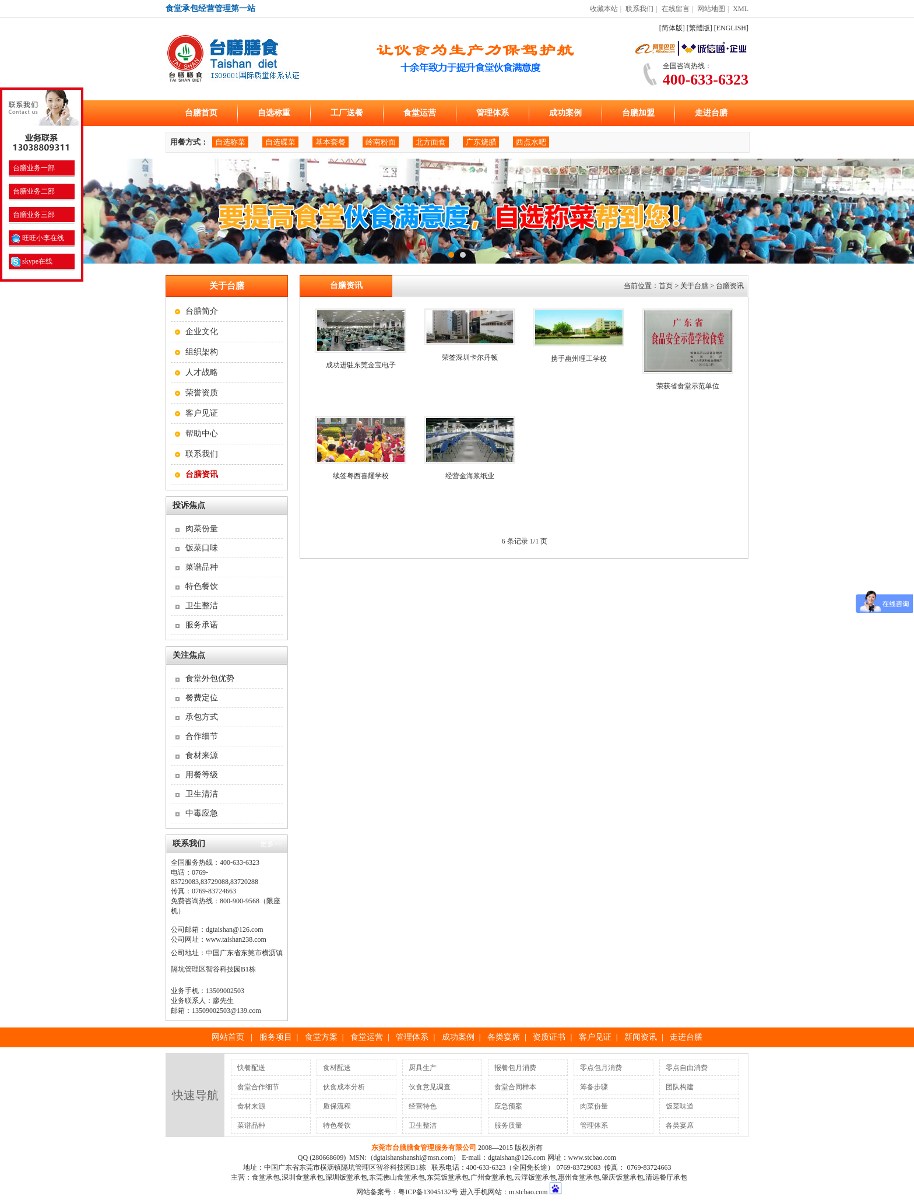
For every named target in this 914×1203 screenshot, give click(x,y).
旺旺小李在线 (37, 238)
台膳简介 (201, 311)
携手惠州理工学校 (579, 359)
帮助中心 (201, 433)
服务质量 (508, 1125)
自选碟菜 (280, 142)
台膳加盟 (638, 112)
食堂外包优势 (209, 678)
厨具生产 (423, 1068)
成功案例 (565, 112)
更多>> (271, 844)
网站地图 (711, 9)
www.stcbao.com (592, 1157)
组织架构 (201, 352)
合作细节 (201, 736)
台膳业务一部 (33, 168)
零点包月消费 (601, 1068)
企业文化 (201, 331)
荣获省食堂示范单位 (687, 386)
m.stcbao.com (528, 1192)
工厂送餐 (347, 112)
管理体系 (492, 112)
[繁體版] (699, 28)
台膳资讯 (730, 286)
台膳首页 (201, 112)
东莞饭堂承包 (448, 1177)
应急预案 (508, 1106)
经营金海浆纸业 (469, 476)
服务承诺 (201, 624)
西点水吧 (531, 142)
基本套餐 (330, 142)
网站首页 (228, 1037)
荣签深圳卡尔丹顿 (470, 357)
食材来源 (201, 755)
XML (740, 9)
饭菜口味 (201, 547)
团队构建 (680, 1087)
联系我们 (639, 9)
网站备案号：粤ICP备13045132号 (407, 1192)
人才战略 (201, 372)
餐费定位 (201, 697)
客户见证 (201, 413)
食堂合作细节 (258, 1087)
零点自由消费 (687, 1068)
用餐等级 (201, 774)
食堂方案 (321, 1037)
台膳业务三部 (33, 215)
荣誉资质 (201, 392)
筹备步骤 (594, 1087)
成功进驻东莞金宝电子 (361, 365)
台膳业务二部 (33, 191)
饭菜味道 (680, 1106)
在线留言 (676, 9)
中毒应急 (201, 813)
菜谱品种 (201, 567)
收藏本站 (604, 9)
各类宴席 (503, 1037)
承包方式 (201, 717)
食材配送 (337, 1068)
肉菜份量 (201, 528)
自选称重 (274, 112)
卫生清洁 (201, 794)
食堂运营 (419, 112)
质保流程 (337, 1106)
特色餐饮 (201, 586)
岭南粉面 (380, 142)
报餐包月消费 (515, 1068)
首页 (666, 286)
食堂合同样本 (515, 1087)
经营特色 (423, 1106)
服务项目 (275, 1037)
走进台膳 (711, 112)
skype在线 (31, 261)
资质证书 (549, 1037)
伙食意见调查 (430, 1087)
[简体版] (672, 28)
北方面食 (431, 142)
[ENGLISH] (731, 28)
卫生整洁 (201, 605)
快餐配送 (251, 1068)
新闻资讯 (640, 1037)
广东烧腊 (481, 142)
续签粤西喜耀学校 (361, 476)
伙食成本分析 (344, 1087)
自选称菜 (230, 142)
